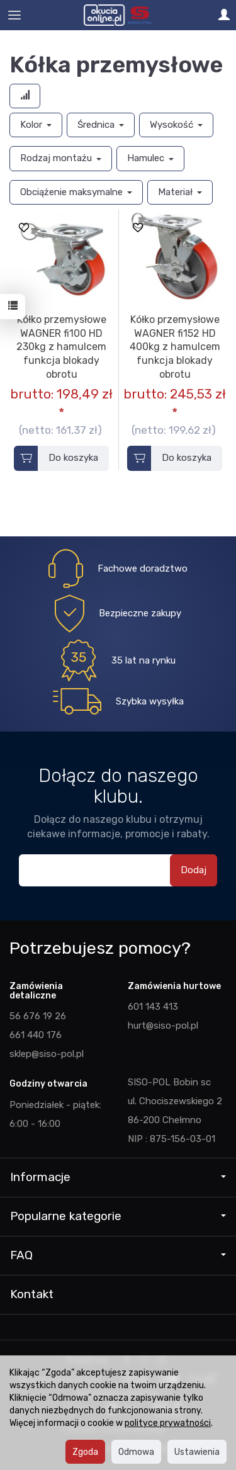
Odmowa (136, 1452)
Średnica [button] (100, 124)
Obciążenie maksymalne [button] (76, 192)
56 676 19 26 (37, 1016)
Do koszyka (73, 457)
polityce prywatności (168, 1423)
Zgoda (85, 1452)
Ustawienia (197, 1452)
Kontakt (31, 1294)
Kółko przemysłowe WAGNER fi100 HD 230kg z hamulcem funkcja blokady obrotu (61, 347)
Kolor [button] (36, 124)
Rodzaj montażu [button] (60, 158)
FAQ (118, 1255)
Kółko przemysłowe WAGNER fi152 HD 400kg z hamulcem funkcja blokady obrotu (175, 347)
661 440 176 (35, 1035)
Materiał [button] (180, 192)
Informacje (118, 1177)
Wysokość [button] (176, 124)
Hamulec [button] (150, 158)
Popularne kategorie (118, 1216)
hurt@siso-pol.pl (163, 1025)
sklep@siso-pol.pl (46, 1054)
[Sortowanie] (24, 96)
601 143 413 (153, 1006)
